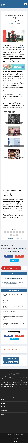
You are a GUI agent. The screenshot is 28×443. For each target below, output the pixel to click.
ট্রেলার (2, 414)
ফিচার (2, 399)
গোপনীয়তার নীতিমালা (21, 437)
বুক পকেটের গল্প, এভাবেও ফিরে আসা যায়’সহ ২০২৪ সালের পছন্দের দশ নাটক (13, 283)
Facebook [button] (9, 256)
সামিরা (18, 94)
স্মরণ (9, 23)
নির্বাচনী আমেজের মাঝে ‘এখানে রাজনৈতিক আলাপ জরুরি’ (13, 317)
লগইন (19, 248)
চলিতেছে (3, 403)
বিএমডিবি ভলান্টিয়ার (12, 437)
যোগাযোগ (11, 439)
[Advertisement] (14, 175)
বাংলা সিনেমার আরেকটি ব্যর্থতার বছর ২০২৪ (13, 278)
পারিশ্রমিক (10, 238)
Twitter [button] (14, 260)
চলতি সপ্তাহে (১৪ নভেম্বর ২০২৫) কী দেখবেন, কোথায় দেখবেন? (13, 324)
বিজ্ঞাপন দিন (16, 439)
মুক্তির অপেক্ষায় (4, 410)
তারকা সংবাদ (14, 23)
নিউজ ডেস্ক (12, 21)
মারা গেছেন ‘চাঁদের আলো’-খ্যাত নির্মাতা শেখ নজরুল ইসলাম (13, 295)
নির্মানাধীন (3, 407)
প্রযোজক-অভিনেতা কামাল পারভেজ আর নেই (11, 301)
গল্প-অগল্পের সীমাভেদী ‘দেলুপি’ (9, 311)
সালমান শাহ (20, 238)
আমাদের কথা (4, 437)
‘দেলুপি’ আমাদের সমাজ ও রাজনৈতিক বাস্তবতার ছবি (13, 306)
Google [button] (19, 256)
